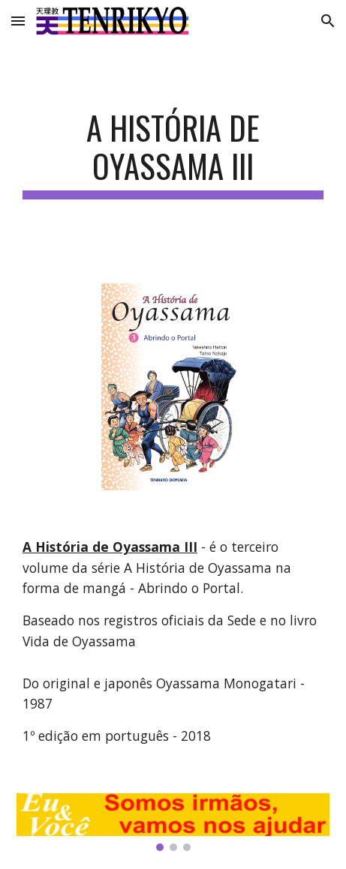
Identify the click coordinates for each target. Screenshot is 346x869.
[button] (18, 20)
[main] (173, 153)
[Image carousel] (173, 822)
